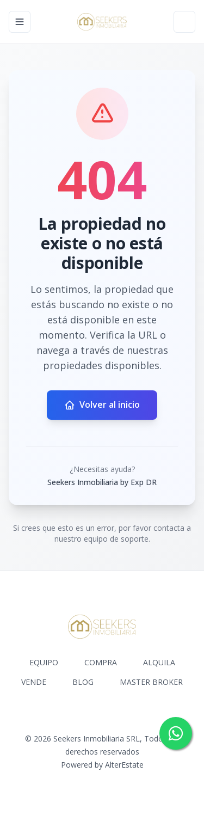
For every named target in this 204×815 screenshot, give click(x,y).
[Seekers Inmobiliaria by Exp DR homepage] (102, 21)
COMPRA (100, 662)
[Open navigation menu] (19, 22)
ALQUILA (159, 662)
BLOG (83, 682)
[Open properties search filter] (184, 22)
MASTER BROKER (151, 682)
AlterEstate (124, 764)
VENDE (33, 682)
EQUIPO (43, 662)
